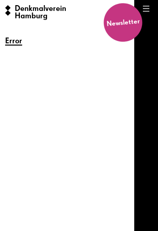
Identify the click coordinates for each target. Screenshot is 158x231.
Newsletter (123, 23)
